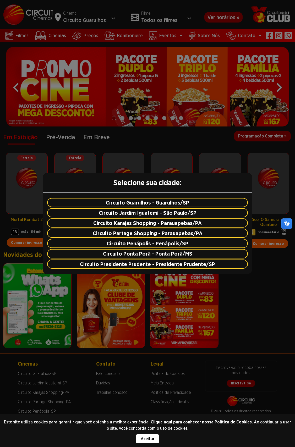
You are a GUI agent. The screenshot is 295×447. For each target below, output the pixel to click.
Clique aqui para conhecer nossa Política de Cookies (201, 422)
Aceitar (148, 438)
